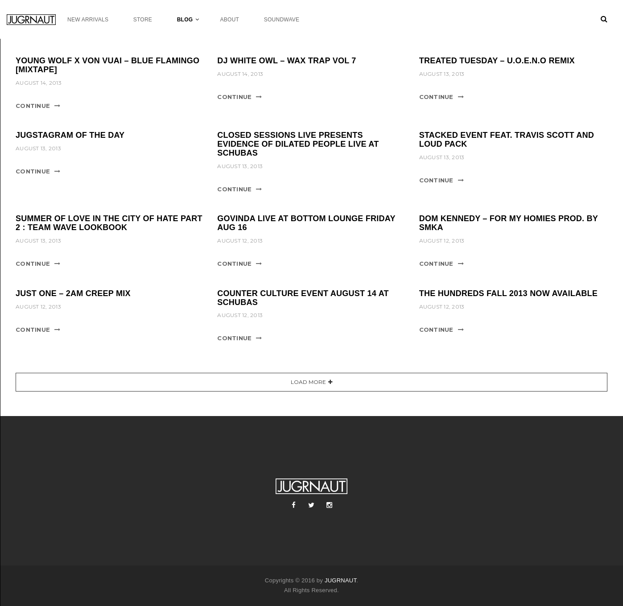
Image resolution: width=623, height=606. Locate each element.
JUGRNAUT (340, 580)
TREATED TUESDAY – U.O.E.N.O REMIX (497, 60)
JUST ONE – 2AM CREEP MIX (73, 293)
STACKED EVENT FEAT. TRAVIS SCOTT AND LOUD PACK (506, 139)
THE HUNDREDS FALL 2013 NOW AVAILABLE (508, 293)
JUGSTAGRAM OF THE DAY (70, 135)
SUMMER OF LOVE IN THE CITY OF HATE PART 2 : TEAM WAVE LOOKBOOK (109, 223)
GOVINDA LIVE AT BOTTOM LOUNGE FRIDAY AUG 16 (306, 223)
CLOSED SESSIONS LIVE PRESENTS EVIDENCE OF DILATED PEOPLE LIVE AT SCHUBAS (298, 144)
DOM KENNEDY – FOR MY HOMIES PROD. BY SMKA (508, 223)
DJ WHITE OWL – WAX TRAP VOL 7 (286, 60)
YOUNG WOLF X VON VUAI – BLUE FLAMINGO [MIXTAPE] (107, 65)
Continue (33, 105)
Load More (308, 382)
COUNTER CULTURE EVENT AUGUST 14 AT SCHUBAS (303, 298)
